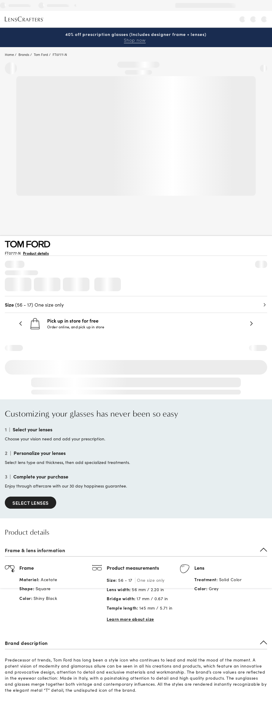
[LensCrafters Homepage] (24, 19)
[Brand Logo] (27, 245)
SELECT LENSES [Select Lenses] (30, 502)
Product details (36, 253)
